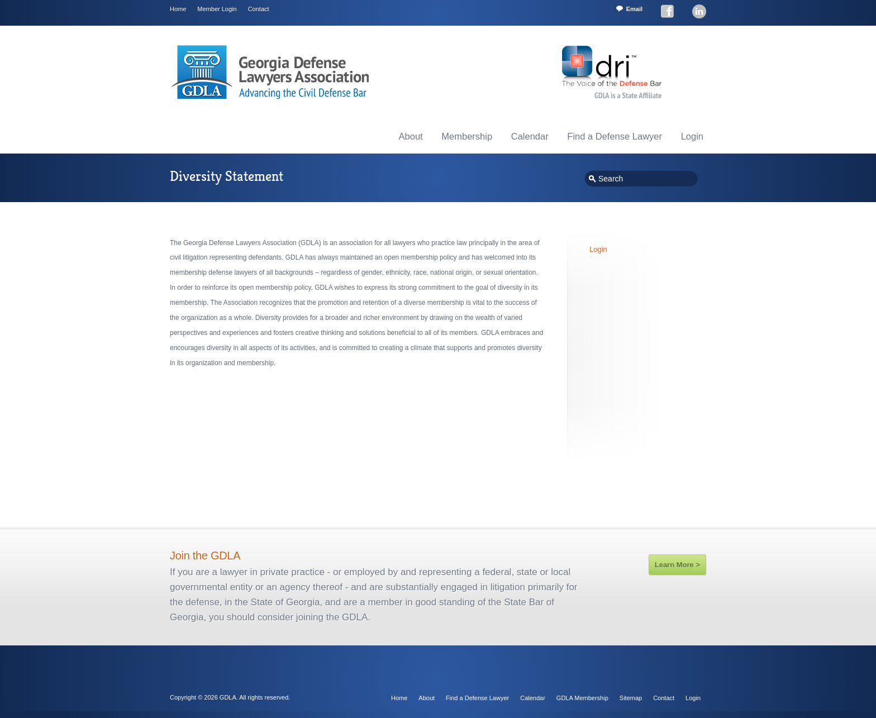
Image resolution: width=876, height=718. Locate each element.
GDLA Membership (582, 698)
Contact (258, 9)
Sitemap (631, 698)
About (411, 136)
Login (692, 136)
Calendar (530, 136)
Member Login (216, 9)
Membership (466, 136)
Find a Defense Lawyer (614, 136)
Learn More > (677, 565)
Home (178, 9)
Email (634, 9)
